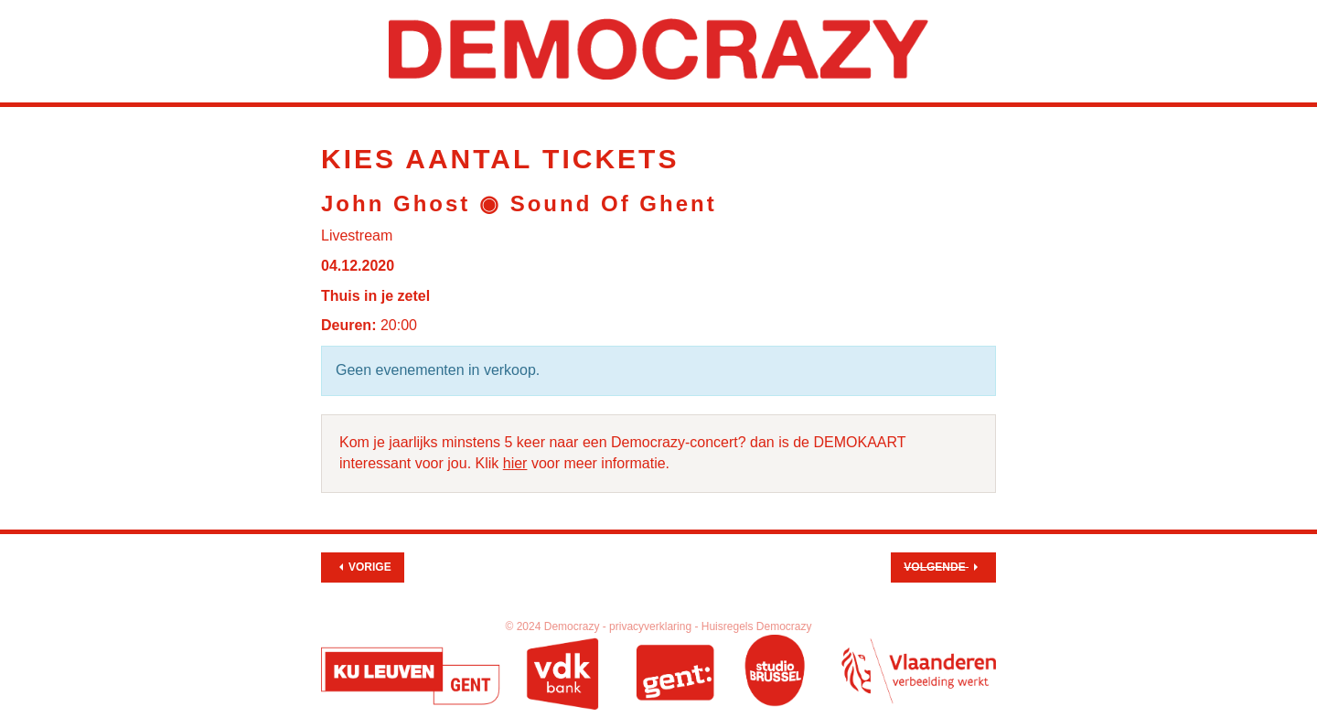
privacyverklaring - (655, 626)
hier (515, 463)
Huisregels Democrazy (756, 626)
